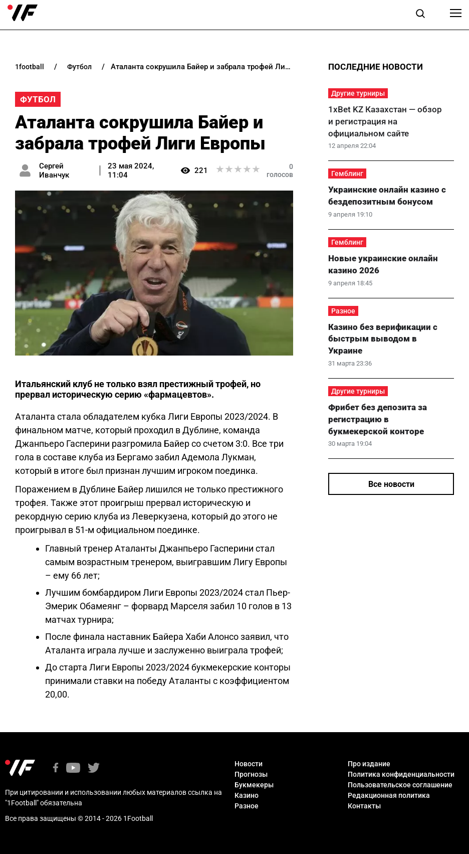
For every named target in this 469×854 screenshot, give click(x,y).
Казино (246, 795)
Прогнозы (251, 774)
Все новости (391, 484)
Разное (343, 311)
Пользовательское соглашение (400, 785)
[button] (420, 15)
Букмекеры (254, 785)
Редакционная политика (389, 795)
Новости (248, 764)
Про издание (369, 764)
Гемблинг (347, 173)
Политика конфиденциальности (401, 774)
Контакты (364, 806)
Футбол (38, 99)
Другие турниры (358, 93)
